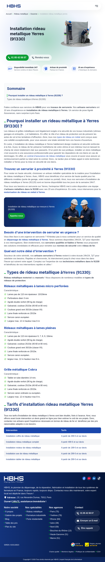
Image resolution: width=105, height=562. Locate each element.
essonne (34, 14)
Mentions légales (67, 552)
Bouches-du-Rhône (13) (61, 531)
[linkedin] (94, 478)
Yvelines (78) (56, 515)
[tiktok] (99, 478)
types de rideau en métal (68, 137)
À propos (9, 512)
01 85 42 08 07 (17, 57)
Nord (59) (54, 527)
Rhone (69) (55, 519)
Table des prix (11, 523)
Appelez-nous (16, 216)
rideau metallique (21, 14)
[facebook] (84, 478)
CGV (99, 552)
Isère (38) (54, 523)
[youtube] (89, 478)
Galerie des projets (13, 515)
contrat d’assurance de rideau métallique (45, 156)
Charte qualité (54, 552)
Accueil (9, 14)
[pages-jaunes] (93, 545)
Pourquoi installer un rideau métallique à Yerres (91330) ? (35, 95)
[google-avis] (77, 545)
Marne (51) (55, 538)
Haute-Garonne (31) (59, 534)
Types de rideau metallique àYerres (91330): (26, 99)
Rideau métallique (34, 512)
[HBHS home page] (14, 6)
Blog (7, 519)
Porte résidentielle (34, 519)
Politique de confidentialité (85, 552)
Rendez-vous (40, 57)
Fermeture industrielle (36, 515)
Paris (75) (54, 512)
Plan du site (10, 527)
